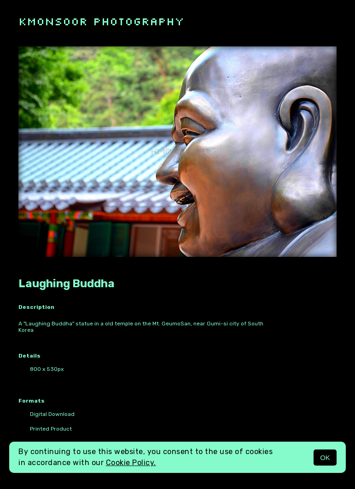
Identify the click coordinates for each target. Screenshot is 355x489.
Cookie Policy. (131, 462)
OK (325, 457)
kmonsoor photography (101, 21)
